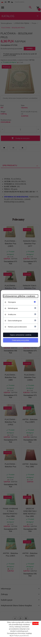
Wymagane (12, 302)
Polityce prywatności (21, 635)
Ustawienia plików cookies (19, 296)
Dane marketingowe (15, 320)
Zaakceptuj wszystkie (20, 340)
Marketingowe (13, 308)
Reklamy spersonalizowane (17, 327)
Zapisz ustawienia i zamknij (20, 335)
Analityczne (12, 314)
